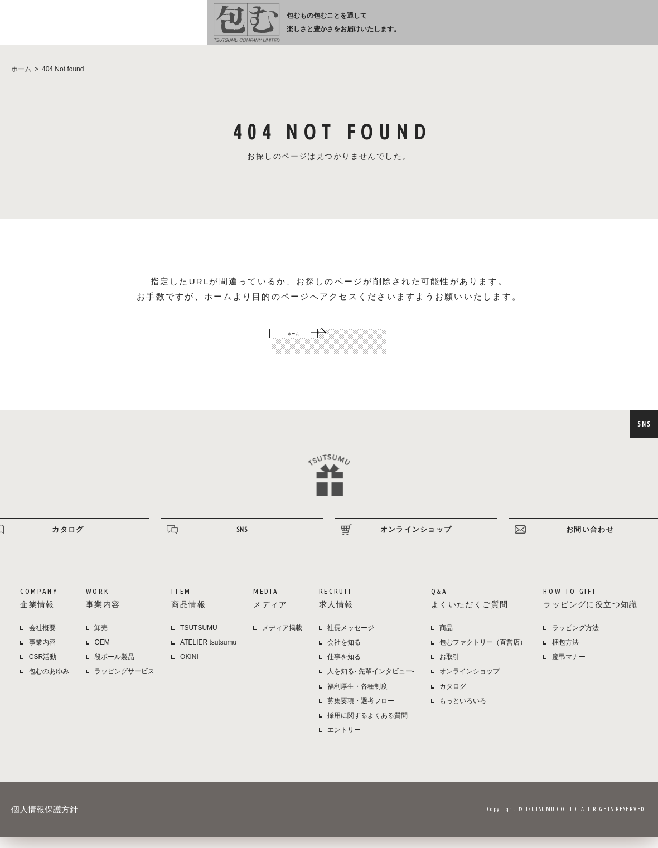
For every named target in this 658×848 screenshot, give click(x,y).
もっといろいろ (462, 712)
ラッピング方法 (538, 28)
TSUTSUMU (198, 639)
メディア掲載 (282, 639)
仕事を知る (344, 668)
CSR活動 (42, 668)
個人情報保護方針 (44, 821)
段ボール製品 (114, 668)
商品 (446, 639)
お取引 (449, 668)
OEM (101, 654)
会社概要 (42, 639)
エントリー (344, 741)
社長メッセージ (350, 639)
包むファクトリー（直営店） (482, 654)
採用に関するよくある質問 (367, 727)
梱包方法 (565, 654)
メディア (382, 28)
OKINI (189, 668)
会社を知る (344, 654)
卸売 (101, 639)
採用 (427, 28)
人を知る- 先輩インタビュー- (370, 683)
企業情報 (252, 28)
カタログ (452, 698)
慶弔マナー (569, 668)
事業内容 (299, 28)
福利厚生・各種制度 (357, 698)
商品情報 (340, 28)
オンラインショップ (609, 28)
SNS (644, 424)
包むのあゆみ (49, 683)
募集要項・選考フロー (360, 712)
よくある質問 (478, 28)
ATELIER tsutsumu (208, 654)
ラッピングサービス (124, 683)
